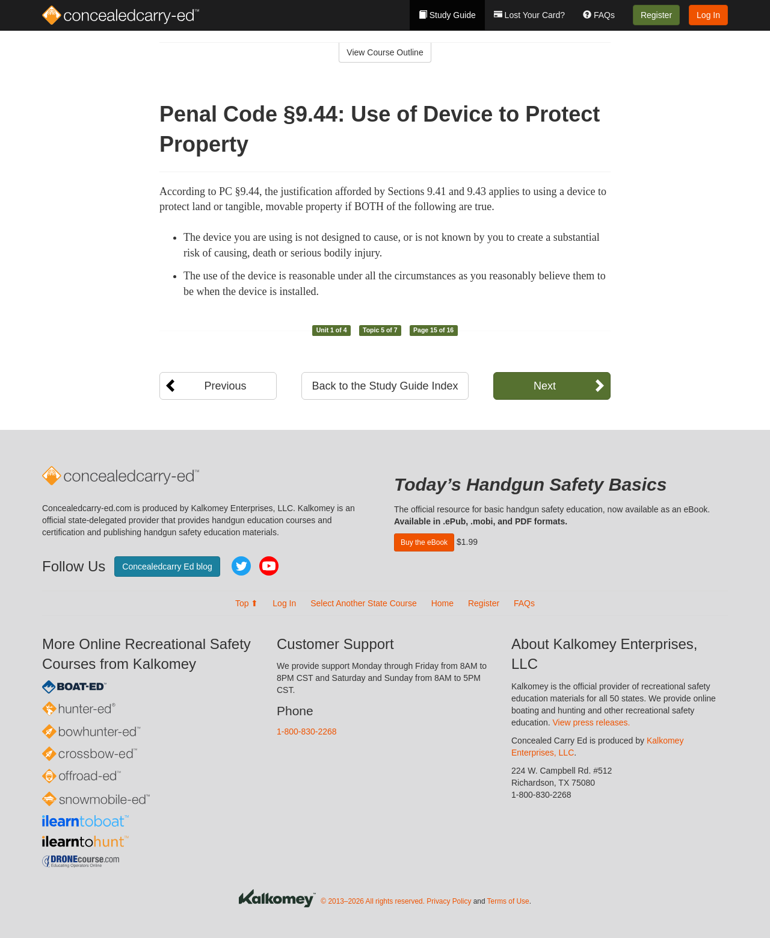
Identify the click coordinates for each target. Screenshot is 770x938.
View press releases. (591, 722)
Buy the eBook (424, 542)
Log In (708, 15)
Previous (225, 386)
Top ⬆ (246, 603)
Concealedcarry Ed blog (167, 566)
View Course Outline (384, 52)
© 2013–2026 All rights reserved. (373, 901)
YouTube (269, 566)
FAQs (599, 15)
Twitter (241, 566)
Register (656, 15)
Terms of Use (508, 901)
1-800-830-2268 (307, 731)
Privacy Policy (449, 901)
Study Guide (447, 15)
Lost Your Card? (529, 15)
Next (545, 386)
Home (442, 603)
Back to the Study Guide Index (385, 386)
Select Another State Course (363, 603)
